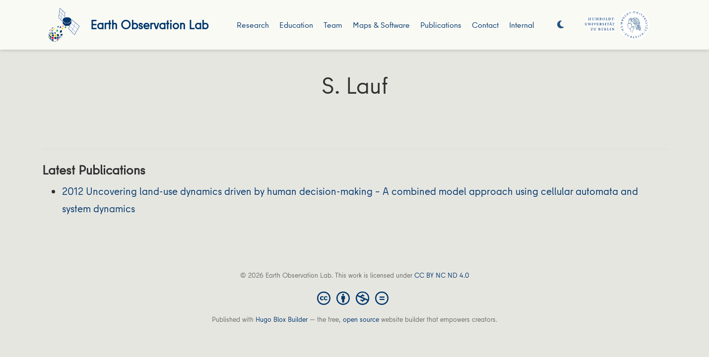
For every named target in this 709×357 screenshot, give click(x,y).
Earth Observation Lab (149, 24)
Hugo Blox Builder (282, 319)
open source (361, 319)
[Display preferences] (560, 25)
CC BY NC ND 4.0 (441, 275)
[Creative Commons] (354, 297)
